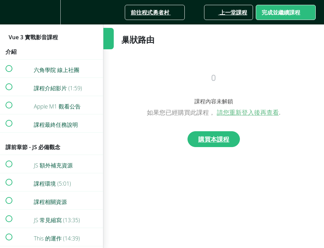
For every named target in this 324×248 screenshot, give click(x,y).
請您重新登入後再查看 (248, 112)
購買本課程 (213, 139)
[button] (8, 12)
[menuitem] (51, 12)
